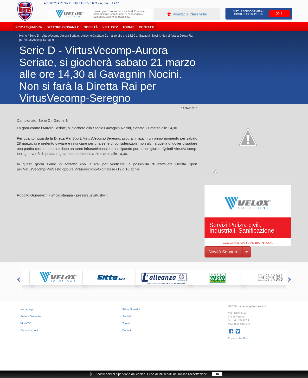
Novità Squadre (223, 252)
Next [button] (290, 279)
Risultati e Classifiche (187, 14)
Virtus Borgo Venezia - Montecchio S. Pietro (248, 12)
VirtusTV (110, 27)
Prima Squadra (28, 27)
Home (23, 35)
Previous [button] (18, 279)
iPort (245, 338)
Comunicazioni (29, 330)
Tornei (128, 27)
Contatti (146, 27)
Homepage (26, 309)
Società (91, 27)
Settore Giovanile (63, 27)
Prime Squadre (131, 309)
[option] (100, 14)
